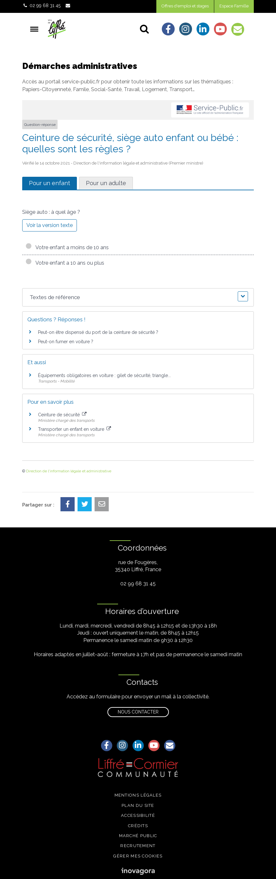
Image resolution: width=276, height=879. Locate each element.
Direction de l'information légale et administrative (68, 471)
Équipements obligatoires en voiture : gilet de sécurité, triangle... (104, 375)
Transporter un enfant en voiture (74, 429)
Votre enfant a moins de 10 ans (67, 247)
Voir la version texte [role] (49, 225)
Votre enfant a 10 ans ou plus (64, 263)
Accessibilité (138, 815)
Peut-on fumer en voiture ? (65, 341)
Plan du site (138, 805)
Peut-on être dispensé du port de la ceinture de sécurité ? (98, 332)
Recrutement (137, 845)
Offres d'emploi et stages (185, 6)
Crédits (138, 825)
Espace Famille (234, 6)
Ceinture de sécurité (62, 414)
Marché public (138, 835)
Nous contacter (138, 711)
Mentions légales (138, 795)
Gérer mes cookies (137, 856)
